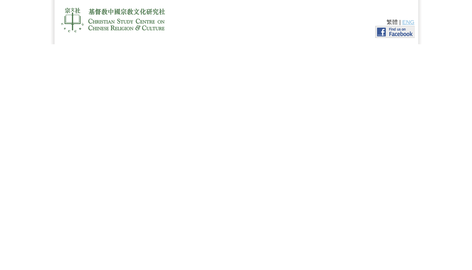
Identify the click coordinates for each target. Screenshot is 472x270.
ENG (408, 22)
